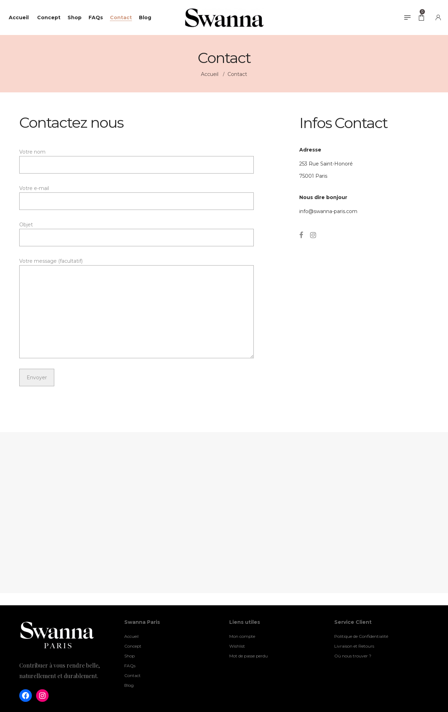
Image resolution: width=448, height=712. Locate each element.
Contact (132, 675)
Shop (129, 655)
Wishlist (237, 646)
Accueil (210, 74)
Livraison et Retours (354, 646)
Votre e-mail (136, 197)
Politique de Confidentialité (361, 636)
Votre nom (136, 161)
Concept (132, 646)
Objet (136, 233)
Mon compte (242, 636)
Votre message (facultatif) (136, 308)
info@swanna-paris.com (328, 211)
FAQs (129, 665)
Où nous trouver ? (352, 655)
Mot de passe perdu (248, 655)
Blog (129, 685)
